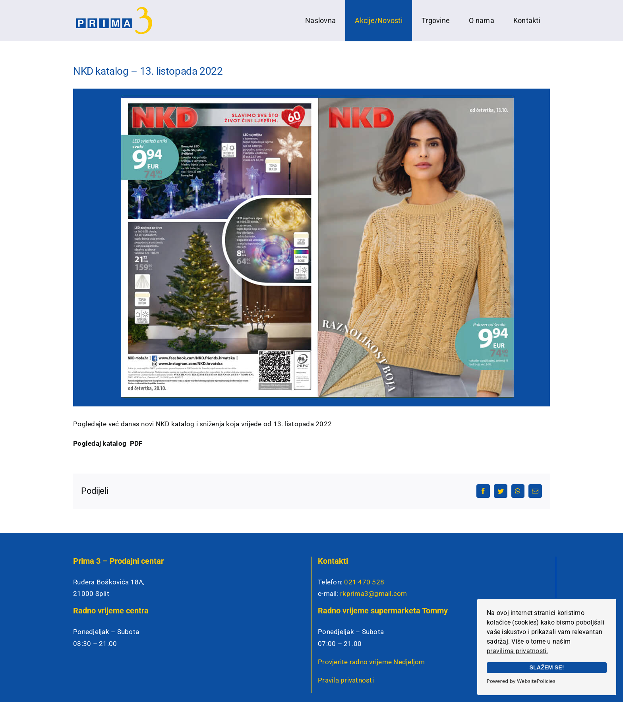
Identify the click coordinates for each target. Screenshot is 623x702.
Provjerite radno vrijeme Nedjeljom (371, 621)
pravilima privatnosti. (517, 651)
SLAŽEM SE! (546, 667)
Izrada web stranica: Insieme (206, 689)
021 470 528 (364, 541)
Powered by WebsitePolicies (521, 681)
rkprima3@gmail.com (373, 552)
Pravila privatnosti (346, 639)
